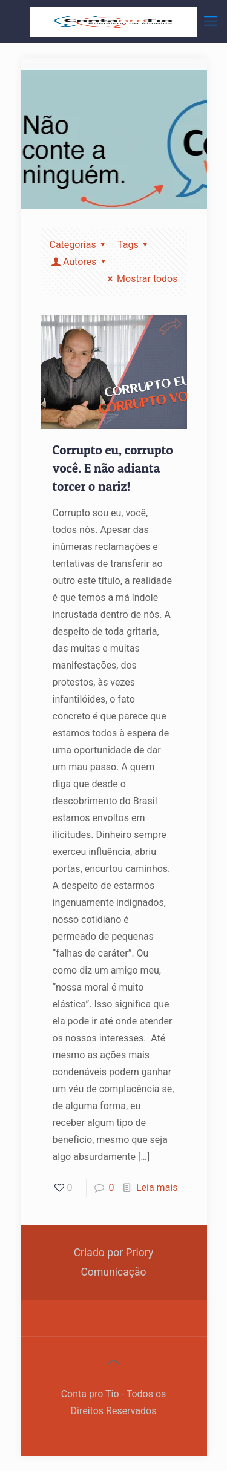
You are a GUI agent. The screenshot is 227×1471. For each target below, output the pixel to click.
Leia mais (157, 1187)
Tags (134, 245)
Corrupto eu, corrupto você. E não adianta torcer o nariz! (113, 468)
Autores (80, 261)
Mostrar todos (141, 278)
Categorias (80, 245)
